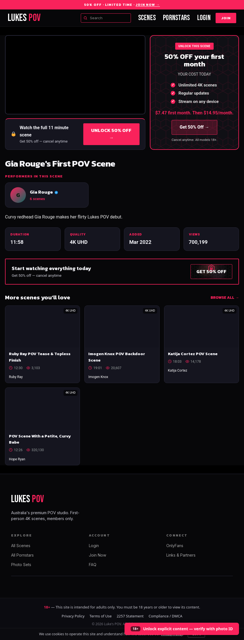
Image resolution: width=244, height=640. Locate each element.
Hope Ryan (17, 459)
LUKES (24, 18)
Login (204, 18)
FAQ (92, 564)
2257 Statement (130, 616)
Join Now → (148, 4)
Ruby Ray (16, 377)
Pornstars (176, 18)
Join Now (97, 555)
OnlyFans (174, 545)
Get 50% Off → (194, 127)
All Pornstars (22, 555)
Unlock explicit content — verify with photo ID (188, 628)
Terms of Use (100, 616)
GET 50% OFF (211, 271)
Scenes (147, 18)
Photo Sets (21, 564)
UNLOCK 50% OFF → (111, 134)
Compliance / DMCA (165, 616)
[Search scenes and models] (106, 18)
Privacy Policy (73, 616)
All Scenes (20, 545)
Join (226, 18)
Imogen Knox (98, 377)
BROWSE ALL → (225, 297)
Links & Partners (181, 555)
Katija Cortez (177, 370)
